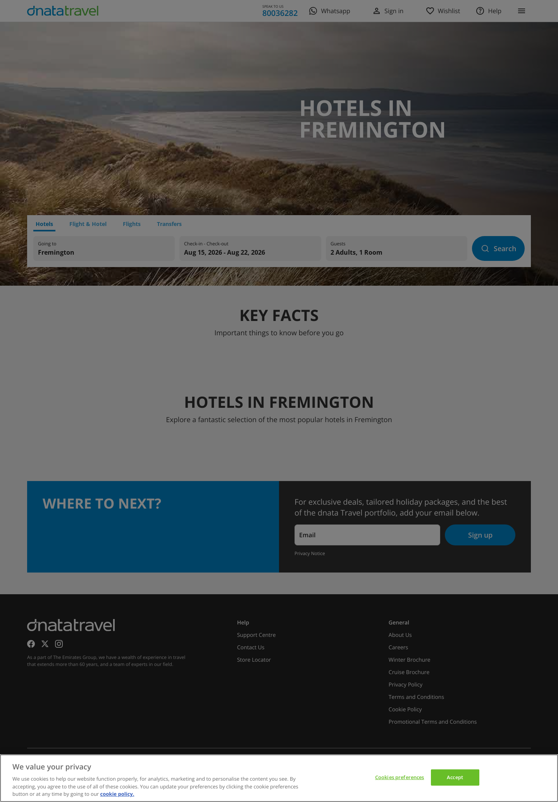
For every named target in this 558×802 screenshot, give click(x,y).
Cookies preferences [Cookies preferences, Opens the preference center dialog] (399, 777)
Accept (455, 777)
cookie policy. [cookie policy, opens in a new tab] (117, 793)
